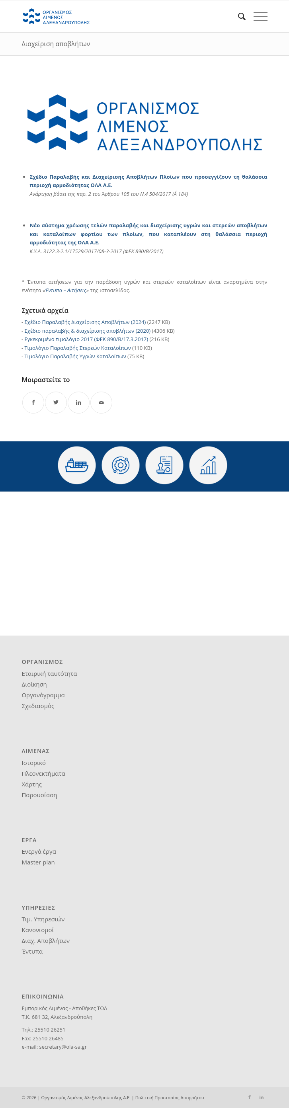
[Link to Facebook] (250, 1097)
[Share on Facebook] (33, 403)
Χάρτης (31, 784)
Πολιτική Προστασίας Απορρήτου (169, 1097)
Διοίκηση (34, 684)
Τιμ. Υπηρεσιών (42, 919)
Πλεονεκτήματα (43, 773)
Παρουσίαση (39, 795)
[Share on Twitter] (56, 403)
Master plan (38, 862)
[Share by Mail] (101, 403)
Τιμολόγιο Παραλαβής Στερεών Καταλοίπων (77, 347)
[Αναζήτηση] (238, 16)
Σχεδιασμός (37, 706)
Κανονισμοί (37, 930)
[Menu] (257, 16)
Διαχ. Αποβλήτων (45, 940)
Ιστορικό (33, 763)
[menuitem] (238, 16)
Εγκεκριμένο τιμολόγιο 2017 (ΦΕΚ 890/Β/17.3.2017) (86, 339)
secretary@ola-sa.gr (63, 1046)
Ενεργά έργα (38, 851)
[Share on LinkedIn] (79, 403)
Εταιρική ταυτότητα (49, 673)
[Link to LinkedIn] (262, 1097)
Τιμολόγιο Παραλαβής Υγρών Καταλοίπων (75, 356)
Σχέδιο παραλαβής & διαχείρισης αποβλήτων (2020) (87, 330)
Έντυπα (32, 951)
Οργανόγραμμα (42, 695)
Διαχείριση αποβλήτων (55, 43)
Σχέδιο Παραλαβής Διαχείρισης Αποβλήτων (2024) (85, 322)
